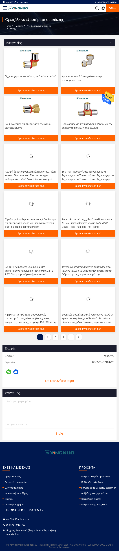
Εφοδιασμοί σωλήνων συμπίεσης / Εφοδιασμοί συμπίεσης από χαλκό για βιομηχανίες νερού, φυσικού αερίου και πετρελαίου (30, 223)
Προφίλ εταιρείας (13, 476)
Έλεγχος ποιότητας (14, 488)
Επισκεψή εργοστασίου (16, 482)
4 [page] (63, 337)
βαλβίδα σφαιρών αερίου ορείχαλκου (99, 488)
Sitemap (9, 499)
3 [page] (55, 337)
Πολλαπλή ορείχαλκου (92, 482)
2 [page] (47, 337)
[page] (71, 337)
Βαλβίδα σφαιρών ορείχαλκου (95, 476)
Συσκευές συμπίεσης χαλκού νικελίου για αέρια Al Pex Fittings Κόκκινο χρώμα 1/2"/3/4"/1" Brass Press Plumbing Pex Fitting (87, 223)
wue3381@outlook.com (15, 2)
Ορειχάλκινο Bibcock (91, 499)
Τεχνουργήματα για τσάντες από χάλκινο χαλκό (30, 76)
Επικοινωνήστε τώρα (59, 380)
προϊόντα (19, 26)
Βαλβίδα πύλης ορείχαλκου (94, 504)
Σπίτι (9, 26)
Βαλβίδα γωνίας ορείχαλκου (94, 493)
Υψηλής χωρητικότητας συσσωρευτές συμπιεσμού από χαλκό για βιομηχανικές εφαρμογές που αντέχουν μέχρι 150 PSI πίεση (30, 318)
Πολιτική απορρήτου (14, 504)
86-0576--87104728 (105, 2)
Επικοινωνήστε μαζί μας (16, 493)
